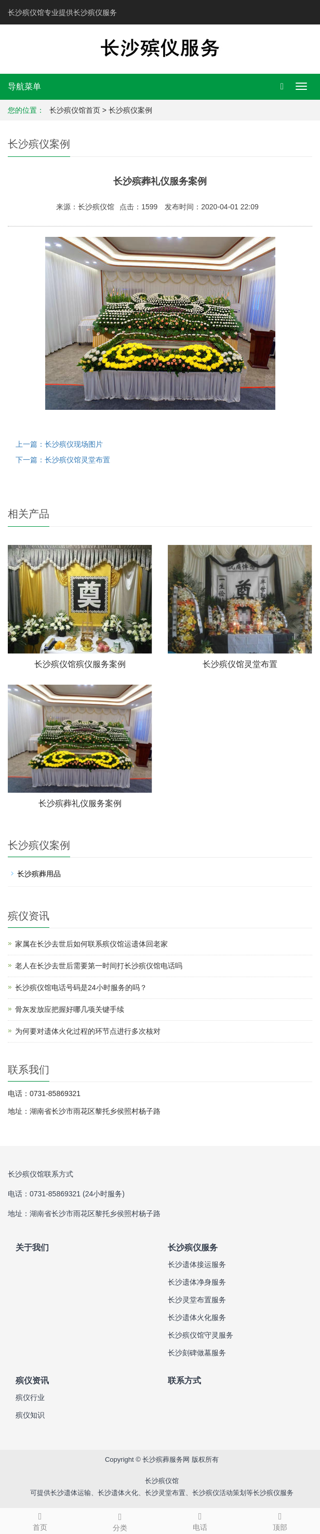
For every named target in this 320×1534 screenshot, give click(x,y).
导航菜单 (24, 86)
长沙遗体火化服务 (197, 1317)
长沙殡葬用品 (39, 874)
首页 (40, 1520)
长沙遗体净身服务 (197, 1282)
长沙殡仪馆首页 (74, 110)
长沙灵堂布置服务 (197, 1300)
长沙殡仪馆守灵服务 (200, 1335)
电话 (200, 1520)
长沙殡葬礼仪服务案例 (80, 803)
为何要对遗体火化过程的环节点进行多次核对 (88, 1031)
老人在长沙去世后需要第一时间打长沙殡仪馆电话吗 (98, 966)
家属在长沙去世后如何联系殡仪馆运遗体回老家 (91, 944)
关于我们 (32, 1247)
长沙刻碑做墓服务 (197, 1353)
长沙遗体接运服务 (197, 1264)
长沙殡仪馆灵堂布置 (240, 664)
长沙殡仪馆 (162, 1481)
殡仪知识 (30, 1415)
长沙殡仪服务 (193, 1247)
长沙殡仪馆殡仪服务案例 (80, 664)
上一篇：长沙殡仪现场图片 (59, 444)
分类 (120, 1520)
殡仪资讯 (32, 1380)
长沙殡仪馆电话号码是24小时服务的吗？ (81, 987)
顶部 (280, 1520)
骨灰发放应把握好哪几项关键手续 (69, 1009)
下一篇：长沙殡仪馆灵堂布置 (63, 460)
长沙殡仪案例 (130, 110)
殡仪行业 (30, 1397)
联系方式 (184, 1380)
